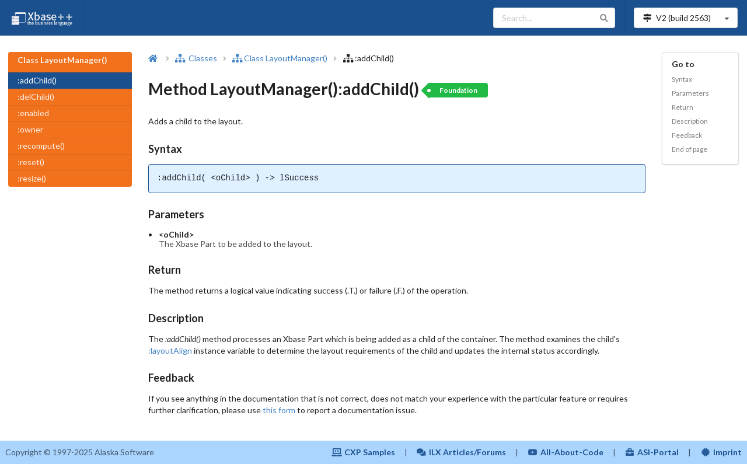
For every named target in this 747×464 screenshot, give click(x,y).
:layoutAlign (170, 350)
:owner (30, 129)
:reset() (31, 162)
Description (690, 121)
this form (279, 410)
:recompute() (41, 146)
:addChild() (37, 80)
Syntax (682, 79)
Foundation (458, 90)
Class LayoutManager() (279, 58)
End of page (689, 149)
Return (682, 107)
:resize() (32, 178)
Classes (196, 58)
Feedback (687, 135)
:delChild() (36, 97)
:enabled (33, 113)
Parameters (690, 93)
